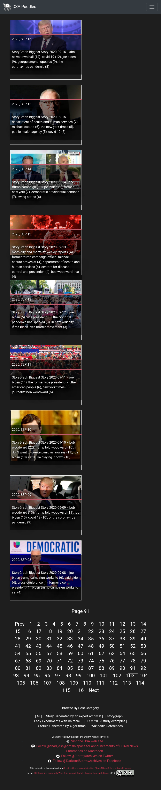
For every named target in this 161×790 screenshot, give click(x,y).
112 (113, 683)
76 (112, 661)
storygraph (115, 716)
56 (38, 653)
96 (47, 675)
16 (28, 631)
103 (130, 675)
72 (70, 661)
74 (91, 661)
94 (26, 675)
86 (80, 668)
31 (49, 639)
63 (112, 653)
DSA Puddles (19, 7)
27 (143, 631)
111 (100, 683)
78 (133, 661)
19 (59, 631)
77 (122, 661)
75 (101, 661)
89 (112, 668)
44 (49, 646)
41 (18, 646)
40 (143, 639)
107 (47, 683)
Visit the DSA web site (87, 741)
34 (80, 639)
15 (18, 631)
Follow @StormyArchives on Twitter (87, 756)
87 (91, 668)
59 (70, 653)
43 (38, 646)
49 (101, 646)
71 (59, 661)
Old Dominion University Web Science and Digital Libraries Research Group (71, 773)
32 (59, 639)
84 (59, 668)
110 (87, 683)
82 (38, 668)
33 (70, 639)
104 (143, 675)
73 (80, 661)
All (38, 716)
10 (101, 624)
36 (101, 639)
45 (59, 646)
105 (21, 683)
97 (58, 675)
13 (133, 624)
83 (49, 668)
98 (68, 675)
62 (101, 653)
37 (112, 639)
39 (133, 639)
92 (143, 668)
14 (143, 624)
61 (91, 653)
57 (49, 653)
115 (66, 690)
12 (122, 624)
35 (91, 639)
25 (122, 631)
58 (59, 653)
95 (37, 675)
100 (90, 675)
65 (133, 653)
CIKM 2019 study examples (105, 721)
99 (79, 675)
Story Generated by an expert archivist (73, 716)
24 (112, 631)
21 (80, 631)
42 (28, 646)
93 (16, 675)
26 (133, 631)
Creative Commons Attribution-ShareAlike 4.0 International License (97, 768)
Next (94, 690)
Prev (19, 624)
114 (140, 683)
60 (80, 653)
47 (80, 646)
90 (122, 668)
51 (122, 646)
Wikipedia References (107, 726)
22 (91, 631)
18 (49, 631)
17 (38, 631)
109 (74, 683)
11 (112, 624)
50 (112, 646)
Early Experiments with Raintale (57, 721)
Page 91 (80, 611)
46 (70, 646)
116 (79, 690)
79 (143, 661)
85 (70, 668)
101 (104, 675)
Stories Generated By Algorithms (62, 726)
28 (18, 639)
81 (28, 668)
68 (28, 661)
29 (28, 639)
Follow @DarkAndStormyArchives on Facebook (87, 761)
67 (18, 661)
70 (49, 661)
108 (60, 683)
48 (91, 646)
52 (133, 646)
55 (28, 653)
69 (38, 661)
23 (101, 631)
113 (127, 683)
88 (101, 668)
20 (70, 631)
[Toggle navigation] (152, 7)
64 (122, 653)
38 (122, 639)
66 (143, 653)
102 (117, 675)
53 (143, 646)
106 (34, 683)
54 (18, 653)
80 (18, 668)
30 (38, 639)
